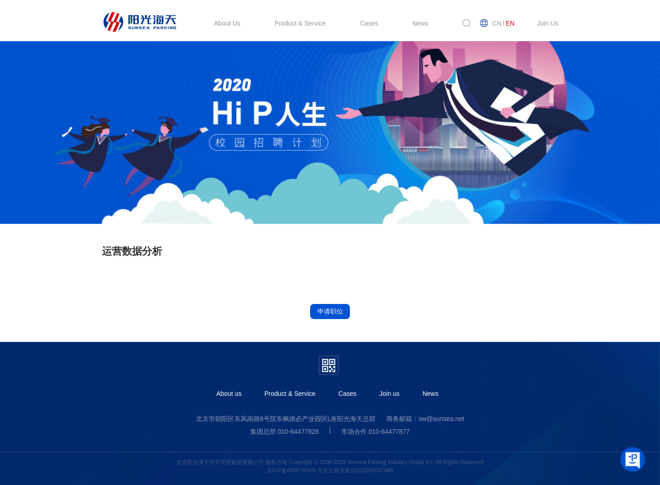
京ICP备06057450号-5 (294, 470)
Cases (347, 393)
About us (229, 393)
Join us (390, 393)
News (430, 393)
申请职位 (330, 311)
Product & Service (290, 393)
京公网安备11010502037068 (358, 470)
